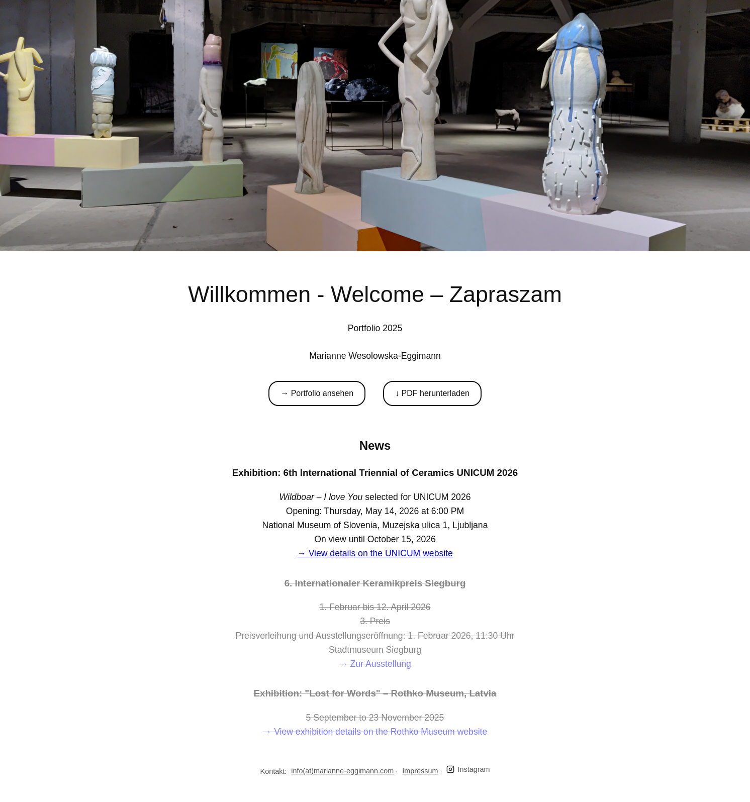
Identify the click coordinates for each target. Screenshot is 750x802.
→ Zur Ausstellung (375, 664)
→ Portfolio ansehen (316, 393)
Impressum (420, 771)
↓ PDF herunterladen (432, 393)
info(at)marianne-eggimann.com (342, 771)
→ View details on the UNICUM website (375, 553)
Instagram (468, 769)
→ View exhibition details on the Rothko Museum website (375, 732)
